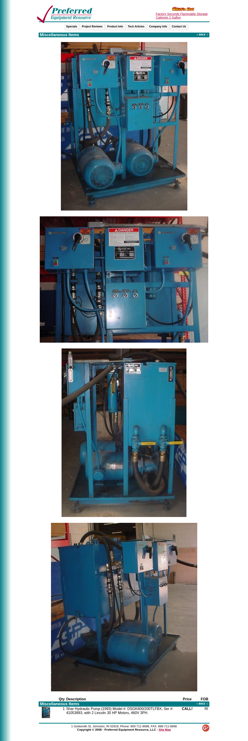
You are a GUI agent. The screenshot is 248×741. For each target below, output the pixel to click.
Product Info (115, 26)
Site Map (165, 729)
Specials (71, 26)
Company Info (158, 26)
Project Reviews (92, 26)
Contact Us (179, 26)
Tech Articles (136, 26)
